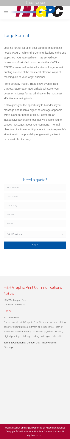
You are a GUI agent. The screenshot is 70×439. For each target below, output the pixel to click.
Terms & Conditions (14, 342)
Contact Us (33, 342)
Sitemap (8, 347)
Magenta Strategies (55, 427)
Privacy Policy (48, 342)
